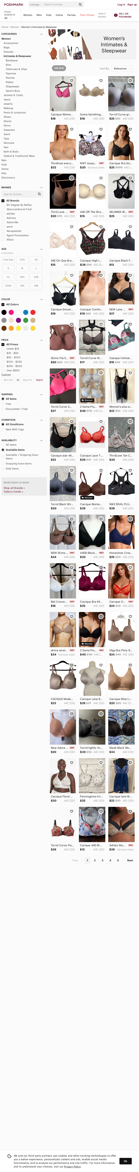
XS (36, 259)
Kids (49, 15)
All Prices (9, 344)
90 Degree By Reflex (16, 205)
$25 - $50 (10, 353)
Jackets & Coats (13, 95)
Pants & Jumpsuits (15, 112)
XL (8, 277)
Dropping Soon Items (16, 463)
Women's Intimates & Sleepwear (39, 27)
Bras (8, 64)
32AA (8, 285)
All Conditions (12, 424)
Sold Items (10, 468)
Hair (6, 147)
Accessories (11, 43)
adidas (8, 213)
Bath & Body (11, 151)
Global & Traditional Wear (19, 156)
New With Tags (12, 429)
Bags (7, 47)
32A (22, 285)
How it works (102, 15)
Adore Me (9, 222)
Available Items (13, 449)
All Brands (10, 200)
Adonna (8, 218)
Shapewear (12, 86)
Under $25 (10, 348)
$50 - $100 (10, 357)
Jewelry (8, 103)
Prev (75, 860)
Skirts (7, 125)
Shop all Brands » (14, 488)
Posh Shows (87, 15)
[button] (36, 4)
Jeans (7, 99)
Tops (6, 138)
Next (130, 860)
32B (36, 285)
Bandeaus (12, 60)
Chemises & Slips (16, 69)
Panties (10, 77)
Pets (4, 173)
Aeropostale (11, 231)
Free (6, 403)
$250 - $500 (11, 366)
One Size (8, 259)
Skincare (9, 143)
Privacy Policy (72, 1166)
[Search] (60, 4)
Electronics (8, 177)
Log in (121, 4)
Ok (125, 1161)
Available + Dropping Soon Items (19, 456)
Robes (9, 82)
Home (59, 15)
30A (22, 277)
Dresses (8, 51)
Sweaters (9, 129)
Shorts (7, 121)
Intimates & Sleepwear (17, 56)
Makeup (8, 108)
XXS (22, 259)
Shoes (7, 116)
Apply (39, 379)
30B (36, 277)
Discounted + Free (14, 409)
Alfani (7, 239)
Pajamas (11, 73)
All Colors (10, 304)
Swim (7, 134)
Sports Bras (13, 90)
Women (27, 15)
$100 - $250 (11, 361)
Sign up (132, 4)
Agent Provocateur (15, 235)
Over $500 (10, 370)
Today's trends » (13, 491)
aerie (7, 226)
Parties (71, 15)
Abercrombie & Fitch (16, 209)
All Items (8, 398)
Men (39, 15)
